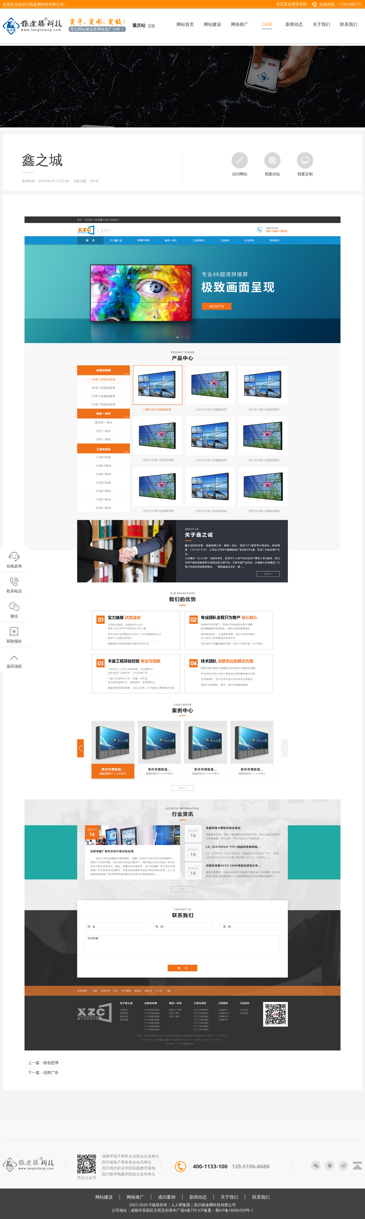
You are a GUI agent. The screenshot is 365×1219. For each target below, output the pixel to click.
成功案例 (166, 1197)
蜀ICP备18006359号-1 (234, 1210)
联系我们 (261, 1197)
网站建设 (104, 1197)
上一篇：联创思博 (43, 1062)
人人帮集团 (180, 1204)
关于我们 (229, 1197)
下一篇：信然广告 (43, 1072)
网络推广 (135, 1197)
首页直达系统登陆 (291, 4)
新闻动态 (198, 1197)
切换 (151, 25)
